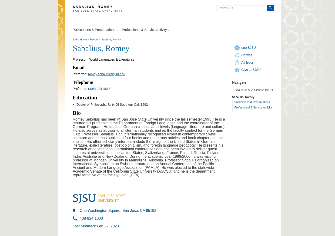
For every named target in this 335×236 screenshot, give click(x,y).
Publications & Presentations (252, 102)
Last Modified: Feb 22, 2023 (96, 226)
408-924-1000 (91, 218)
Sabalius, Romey (111, 39)
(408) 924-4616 (99, 89)
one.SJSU (248, 47)
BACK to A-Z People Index (254, 90)
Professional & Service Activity (253, 107)
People (94, 39)
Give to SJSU (251, 70)
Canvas (246, 55)
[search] (241, 8)
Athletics (247, 62)
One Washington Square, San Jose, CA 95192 (118, 211)
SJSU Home (80, 39)
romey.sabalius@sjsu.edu (106, 74)
